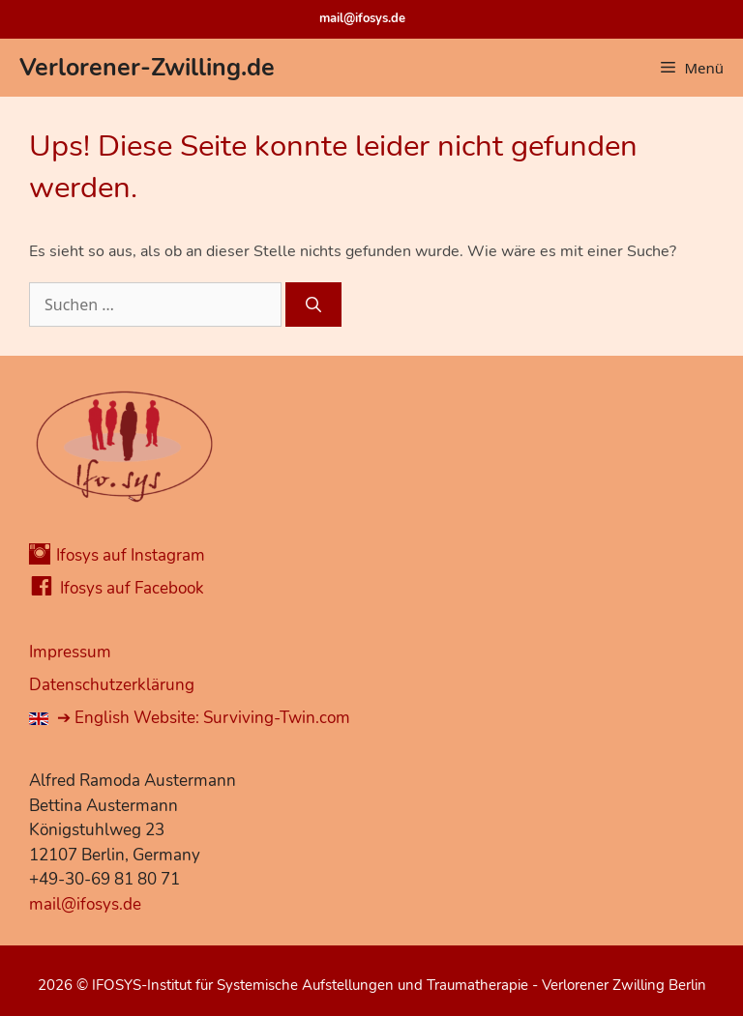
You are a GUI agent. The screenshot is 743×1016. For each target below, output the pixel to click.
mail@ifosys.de (362, 18)
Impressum (70, 652)
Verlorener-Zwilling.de (147, 67)
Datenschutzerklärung (111, 685)
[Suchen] (313, 304)
